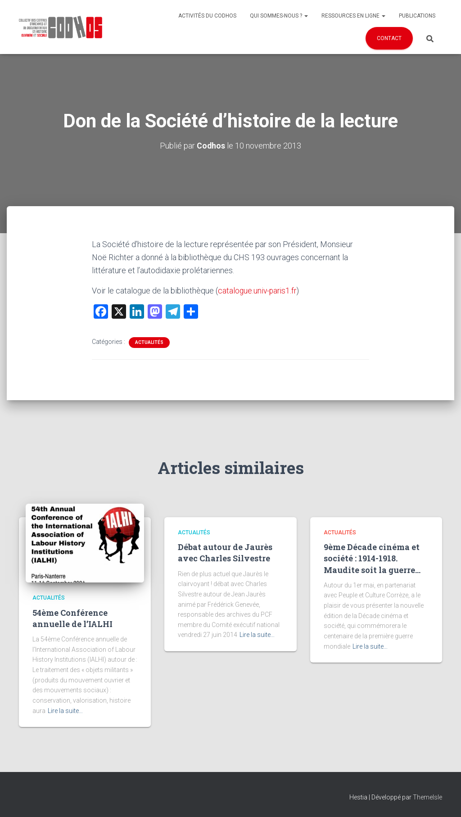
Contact (389, 38)
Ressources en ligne (353, 16)
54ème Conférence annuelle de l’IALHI (72, 618)
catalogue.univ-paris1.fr (258, 290)
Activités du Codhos (207, 16)
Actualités (149, 341)
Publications (417, 16)
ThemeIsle (427, 797)
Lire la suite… (65, 710)
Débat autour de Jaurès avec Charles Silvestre (225, 553)
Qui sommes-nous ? (279, 16)
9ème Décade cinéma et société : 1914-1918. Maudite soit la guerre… (372, 558)
